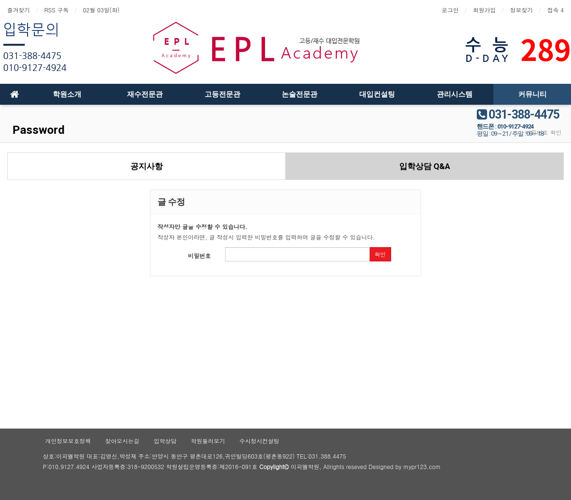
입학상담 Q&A (424, 166)
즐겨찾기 (18, 10)
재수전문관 (145, 94)
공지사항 (146, 166)
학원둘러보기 (208, 441)
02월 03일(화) (101, 10)
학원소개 (67, 94)
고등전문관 (222, 94)
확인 (380, 254)
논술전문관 (299, 94)
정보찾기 (521, 10)
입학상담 (165, 441)
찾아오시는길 (122, 441)
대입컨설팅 (377, 94)
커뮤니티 (532, 94)
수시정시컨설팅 (259, 441)
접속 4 (555, 10)
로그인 (450, 10)
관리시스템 (455, 94)
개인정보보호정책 (68, 441)
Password (37, 130)
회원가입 (484, 10)
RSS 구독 (56, 10)
